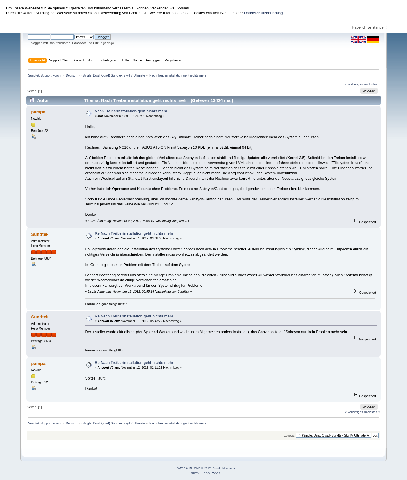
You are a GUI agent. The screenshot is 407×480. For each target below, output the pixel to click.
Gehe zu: (289, 435)
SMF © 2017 (202, 468)
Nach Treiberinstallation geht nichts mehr (131, 111)
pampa (38, 111)
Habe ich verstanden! (369, 27)
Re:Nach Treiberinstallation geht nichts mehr (134, 233)
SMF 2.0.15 (184, 468)
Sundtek (39, 234)
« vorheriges (354, 84)
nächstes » (372, 84)
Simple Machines (224, 468)
